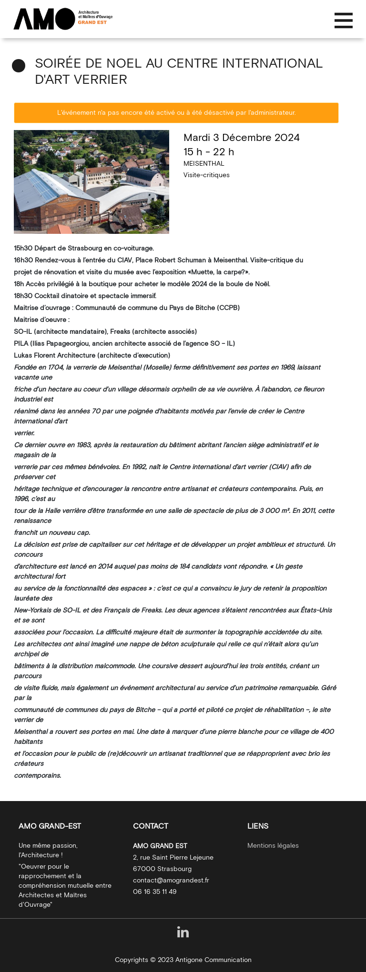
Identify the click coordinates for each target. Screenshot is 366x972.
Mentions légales (273, 846)
